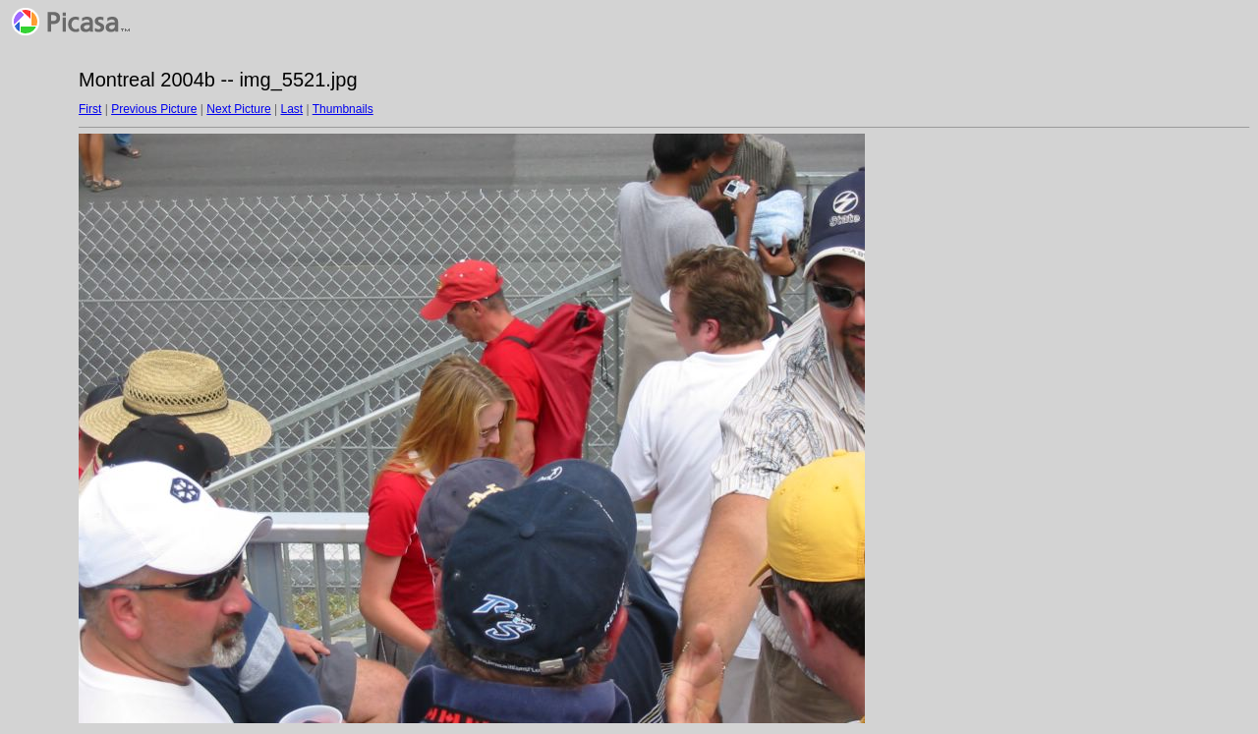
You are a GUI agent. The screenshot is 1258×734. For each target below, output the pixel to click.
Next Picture (238, 109)
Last (291, 109)
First (90, 109)
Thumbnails (343, 109)
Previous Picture (154, 109)
